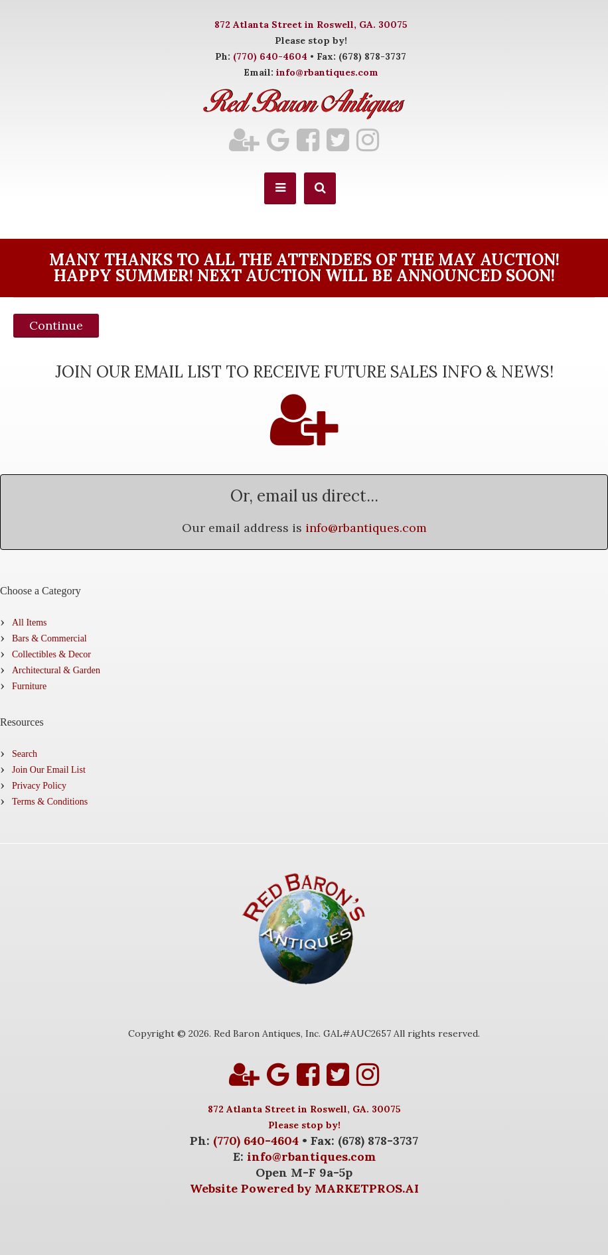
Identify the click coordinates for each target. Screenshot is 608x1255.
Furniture (29, 686)
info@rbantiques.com (327, 72)
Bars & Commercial (49, 638)
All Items (29, 623)
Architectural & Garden (56, 670)
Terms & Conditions (50, 802)
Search (24, 754)
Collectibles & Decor (51, 654)
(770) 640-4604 (270, 56)
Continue (56, 325)
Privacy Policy (39, 786)
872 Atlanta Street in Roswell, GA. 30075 (311, 25)
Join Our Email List (49, 770)
